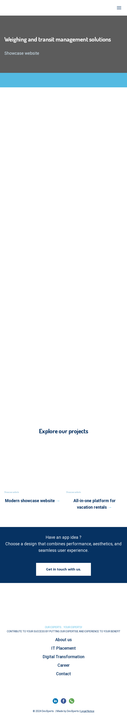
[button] (63, 569)
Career (64, 665)
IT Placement (63, 648)
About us (63, 639)
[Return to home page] (63, 612)
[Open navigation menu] (119, 7)
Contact (63, 673)
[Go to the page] (20, 8)
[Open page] (32, 466)
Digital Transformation (63, 656)
